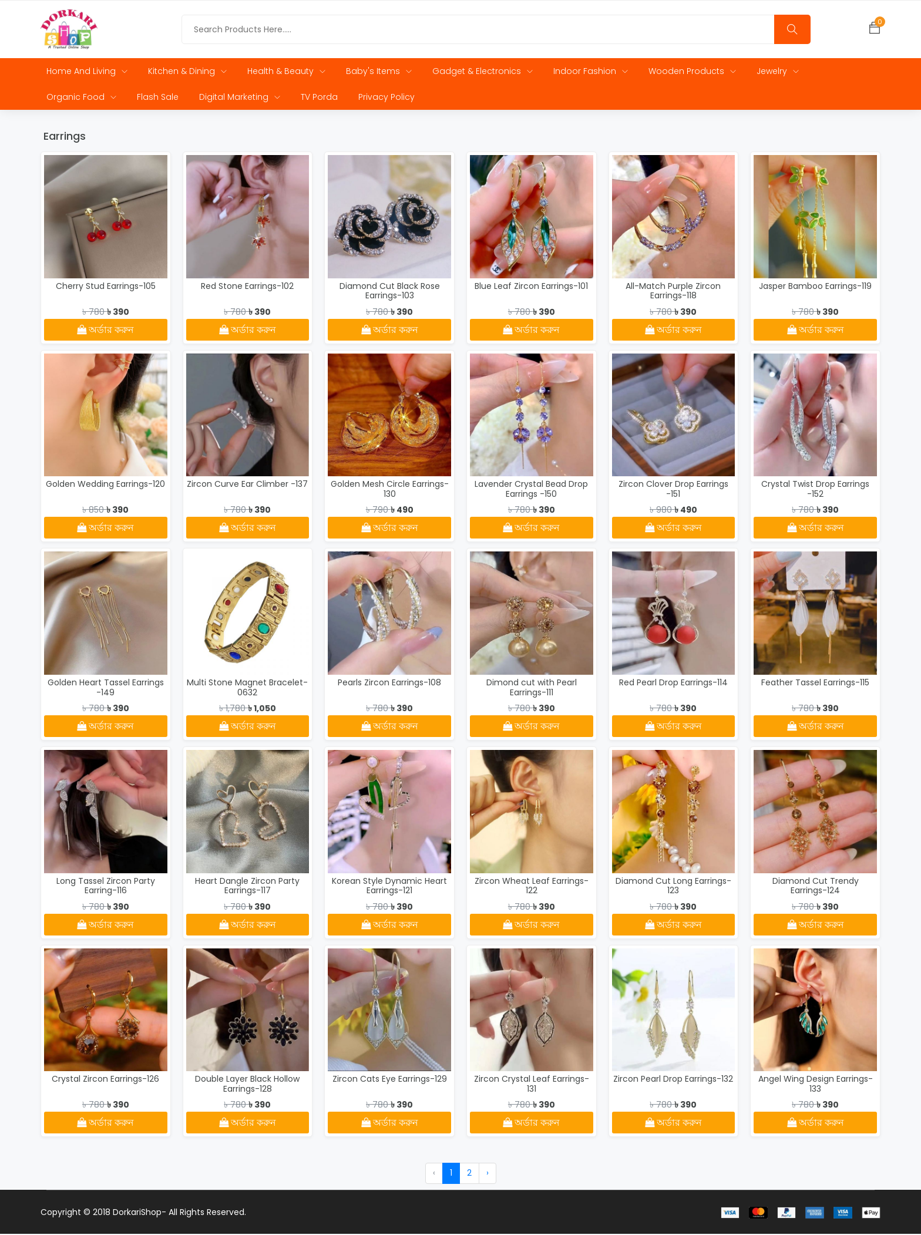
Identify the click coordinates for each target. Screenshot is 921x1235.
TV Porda (319, 98)
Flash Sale (158, 98)
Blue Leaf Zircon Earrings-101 (531, 287)
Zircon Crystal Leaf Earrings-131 (531, 1085)
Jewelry (778, 72)
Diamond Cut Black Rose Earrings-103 (390, 292)
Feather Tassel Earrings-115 (815, 683)
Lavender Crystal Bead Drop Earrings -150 (531, 490)
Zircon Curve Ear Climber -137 (247, 485)
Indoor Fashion (590, 72)
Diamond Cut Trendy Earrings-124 (815, 887)
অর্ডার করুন (105, 331)
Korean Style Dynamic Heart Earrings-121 (389, 887)
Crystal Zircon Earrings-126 (105, 1080)
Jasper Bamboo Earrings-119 (815, 287)
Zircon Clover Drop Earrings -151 (673, 490)
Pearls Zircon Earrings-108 (389, 683)
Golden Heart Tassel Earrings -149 (106, 688)
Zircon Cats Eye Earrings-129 (389, 1080)
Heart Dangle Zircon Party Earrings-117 (247, 887)
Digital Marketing (239, 98)
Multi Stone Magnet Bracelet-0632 (247, 688)
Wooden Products (692, 72)
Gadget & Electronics (482, 72)
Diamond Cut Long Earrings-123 (673, 887)
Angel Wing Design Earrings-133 (815, 1085)
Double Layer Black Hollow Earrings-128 (247, 1085)
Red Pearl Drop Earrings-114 (673, 683)
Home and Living (86, 72)
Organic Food (81, 98)
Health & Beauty (286, 72)
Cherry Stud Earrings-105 (106, 287)
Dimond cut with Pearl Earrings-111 (531, 688)
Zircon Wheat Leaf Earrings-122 (532, 887)
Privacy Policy (386, 98)
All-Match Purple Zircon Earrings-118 (673, 292)
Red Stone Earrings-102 (247, 287)
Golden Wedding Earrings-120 (105, 485)
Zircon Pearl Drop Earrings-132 (673, 1080)
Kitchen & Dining (187, 72)
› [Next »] (487, 1174)
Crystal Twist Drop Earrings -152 (815, 490)
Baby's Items (379, 72)
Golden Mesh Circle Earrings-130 (390, 490)
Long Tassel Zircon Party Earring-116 (105, 887)
